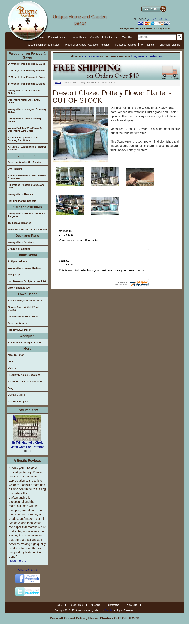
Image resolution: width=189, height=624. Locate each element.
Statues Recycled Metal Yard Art (26, 300)
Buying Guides (16, 394)
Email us (109, 610)
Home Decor (27, 255)
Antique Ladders (17, 261)
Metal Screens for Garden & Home (27, 229)
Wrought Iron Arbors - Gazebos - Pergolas (87, 44)
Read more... (17, 560)
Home (58, 82)
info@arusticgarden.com (147, 56)
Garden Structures (27, 207)
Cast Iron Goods (17, 323)
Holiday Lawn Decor (19, 329)
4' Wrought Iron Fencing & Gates (26, 70)
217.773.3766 (90, 56)
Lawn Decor (27, 294)
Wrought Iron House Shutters (24, 268)
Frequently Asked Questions (24, 374)
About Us (95, 37)
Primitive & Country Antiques (24, 342)
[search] (157, 37)
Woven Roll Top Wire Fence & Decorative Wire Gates (25, 129)
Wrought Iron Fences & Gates (43, 44)
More (27, 348)
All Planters (27, 156)
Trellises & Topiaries (125, 44)
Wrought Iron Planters (20, 194)
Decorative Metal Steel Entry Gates (24, 101)
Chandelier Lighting (170, 44)
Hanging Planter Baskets (22, 201)
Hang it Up (14, 274)
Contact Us (111, 37)
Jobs (10, 361)
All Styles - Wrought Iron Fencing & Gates (27, 148)
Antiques (27, 336)
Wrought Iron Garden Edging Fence (24, 120)
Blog (10, 388)
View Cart (127, 37)
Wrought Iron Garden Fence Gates (24, 92)
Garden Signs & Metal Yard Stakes (23, 308)
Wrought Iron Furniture (21, 242)
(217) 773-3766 (157, 19)
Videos (12, 368)
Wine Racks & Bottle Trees (23, 316)
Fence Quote (79, 37)
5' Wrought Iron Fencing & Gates (26, 77)
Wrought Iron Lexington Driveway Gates (27, 110)
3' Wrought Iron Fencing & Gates (26, 63)
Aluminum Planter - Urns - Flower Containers (27, 177)
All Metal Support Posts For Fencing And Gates (23, 139)
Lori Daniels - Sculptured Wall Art (27, 281)
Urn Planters (147, 44)
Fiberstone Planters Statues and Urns (26, 186)
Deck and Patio (27, 236)
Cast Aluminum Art (19, 288)
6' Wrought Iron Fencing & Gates (26, 83)
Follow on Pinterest (27, 570)
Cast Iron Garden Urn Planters (25, 162)
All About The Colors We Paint (25, 381)
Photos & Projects (57, 37)
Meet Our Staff (16, 355)
